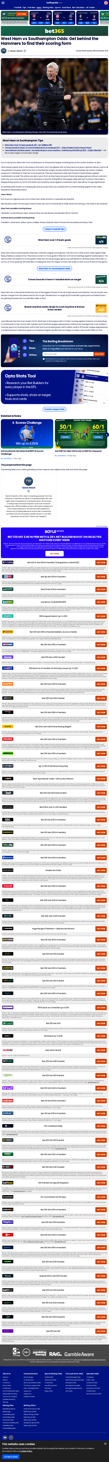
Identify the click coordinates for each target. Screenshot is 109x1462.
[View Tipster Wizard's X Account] (24, 50)
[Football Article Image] (27, 434)
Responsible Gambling (10, 1394)
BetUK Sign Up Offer (29, 1417)
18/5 (87, 23)
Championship (28, 1380)
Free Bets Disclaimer (9, 1399)
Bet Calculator (78, 7)
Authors (5, 1380)
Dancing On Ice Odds (93, 1388)
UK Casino (90, 7)
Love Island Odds (91, 1383)
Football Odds (49, 1377)
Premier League (28, 1377)
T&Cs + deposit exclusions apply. (31, 1216)
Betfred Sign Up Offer (30, 1420)
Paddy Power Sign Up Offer (32, 1409)
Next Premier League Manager (74, 1380)
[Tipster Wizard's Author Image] (28, 481)
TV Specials (90, 1377)
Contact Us (6, 1383)
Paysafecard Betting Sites (11, 1423)
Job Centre (68, 1391)
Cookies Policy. (25, 1451)
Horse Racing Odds (51, 1385)
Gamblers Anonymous (98, 1360)
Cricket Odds (49, 1383)
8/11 (57, 23)
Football (17, 7)
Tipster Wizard (16, 51)
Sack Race (66, 7)
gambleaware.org (93, 1082)
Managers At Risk (70, 1383)
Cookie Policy (7, 1388)
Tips (24, 7)
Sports (58, 7)
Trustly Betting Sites (9, 1414)
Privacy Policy (7, 1385)
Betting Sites (48, 7)
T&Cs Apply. (13, 547)
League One (27, 1391)
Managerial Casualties (72, 1385)
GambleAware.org (12, 1134)
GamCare (77, 1360)
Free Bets (31, 7)
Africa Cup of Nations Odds (32, 1383)
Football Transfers (29, 1396)
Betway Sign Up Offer (30, 1425)
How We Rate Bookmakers (11, 1391)
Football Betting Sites (9, 1428)
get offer (22, 14)
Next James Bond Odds (93, 1394)
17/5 (40, 23)
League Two (27, 1394)
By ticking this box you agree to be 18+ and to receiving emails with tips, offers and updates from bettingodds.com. (71, 360)
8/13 (34, 23)
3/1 (71, 23)
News (39, 7)
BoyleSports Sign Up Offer (31, 1423)
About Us (5, 1377)
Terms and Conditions (10, 1396)
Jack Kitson (7, 458)
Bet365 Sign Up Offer (30, 1412)
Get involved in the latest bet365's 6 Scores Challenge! (22, 452)
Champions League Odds (32, 1385)
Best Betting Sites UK (9, 1409)
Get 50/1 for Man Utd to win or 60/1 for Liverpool (78, 451)
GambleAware (85, 1360)
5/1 (47, 23)
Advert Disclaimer (102, 526)
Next (106, 435)
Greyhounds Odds (50, 1380)
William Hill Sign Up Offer (31, 1414)
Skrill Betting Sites (8, 1425)
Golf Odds (48, 1388)
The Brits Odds (90, 1391)
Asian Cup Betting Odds (31, 1388)
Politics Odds (90, 1380)
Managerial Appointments (73, 1388)
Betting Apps (7, 1412)
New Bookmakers (8, 1420)
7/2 (94, 23)
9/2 (64, 23)
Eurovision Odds (91, 1385)
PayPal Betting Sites (9, 1417)
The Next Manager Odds (73, 1377)
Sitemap (5, 1402)
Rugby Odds (49, 1391)
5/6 (81, 23)
